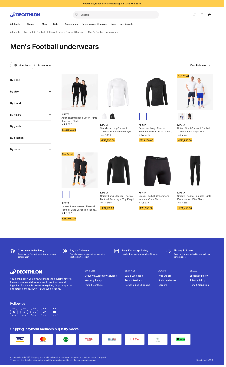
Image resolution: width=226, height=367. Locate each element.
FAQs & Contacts (94, 285)
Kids (57, 24)
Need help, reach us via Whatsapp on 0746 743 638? (112, 3)
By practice (16, 137)
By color (15, 149)
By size (14, 91)
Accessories (71, 24)
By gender (16, 126)
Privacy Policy (197, 280)
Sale (113, 24)
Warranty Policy (93, 280)
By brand (15, 103)
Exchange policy (199, 275)
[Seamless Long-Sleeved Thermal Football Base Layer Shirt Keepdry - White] (118, 92)
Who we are (165, 275)
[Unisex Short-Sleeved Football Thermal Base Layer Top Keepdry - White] (195, 92)
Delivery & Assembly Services (101, 275)
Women (32, 24)
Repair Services (133, 280)
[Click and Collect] (189, 253)
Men (45, 24)
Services (130, 270)
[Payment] (86, 253)
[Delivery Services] (34, 253)
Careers (162, 285)
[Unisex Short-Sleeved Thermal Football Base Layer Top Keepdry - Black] (80, 170)
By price (15, 80)
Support (90, 270)
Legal (193, 270)
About (162, 270)
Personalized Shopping (94, 24)
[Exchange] (136, 253)
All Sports (16, 24)
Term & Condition (199, 285)
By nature (15, 114)
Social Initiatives (167, 280)
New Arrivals (126, 24)
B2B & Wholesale (134, 275)
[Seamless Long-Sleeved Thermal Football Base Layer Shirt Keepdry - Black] (157, 92)
